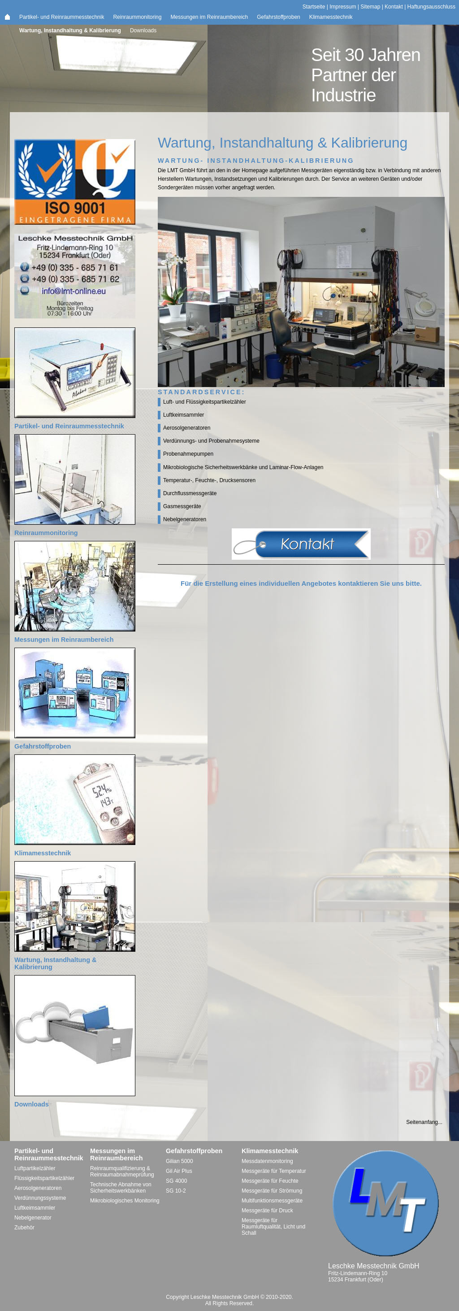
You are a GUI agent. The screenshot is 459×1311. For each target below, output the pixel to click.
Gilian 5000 (179, 1161)
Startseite (314, 7)
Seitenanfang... (424, 1122)
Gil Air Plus (179, 1171)
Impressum (342, 7)
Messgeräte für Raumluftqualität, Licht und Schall (273, 1226)
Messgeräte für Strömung (272, 1191)
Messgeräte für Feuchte (270, 1181)
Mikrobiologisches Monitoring (125, 1201)
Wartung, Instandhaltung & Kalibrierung (70, 30)
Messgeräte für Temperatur (274, 1171)
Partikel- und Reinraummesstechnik (61, 17)
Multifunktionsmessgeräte (272, 1201)
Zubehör (24, 1227)
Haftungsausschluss (431, 7)
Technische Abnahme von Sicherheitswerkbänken (121, 1187)
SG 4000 (176, 1181)
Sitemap (370, 7)
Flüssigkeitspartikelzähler (44, 1178)
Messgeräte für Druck (267, 1210)
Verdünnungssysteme (40, 1198)
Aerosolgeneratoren (37, 1188)
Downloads (143, 30)
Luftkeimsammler (34, 1208)
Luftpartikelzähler (34, 1168)
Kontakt (394, 7)
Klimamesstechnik (331, 17)
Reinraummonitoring (137, 17)
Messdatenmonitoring (267, 1161)
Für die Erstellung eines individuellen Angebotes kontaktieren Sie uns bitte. (301, 583)
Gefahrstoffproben (278, 17)
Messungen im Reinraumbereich (209, 17)
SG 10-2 (176, 1191)
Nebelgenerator (33, 1218)
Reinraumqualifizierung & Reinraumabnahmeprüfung (122, 1171)
